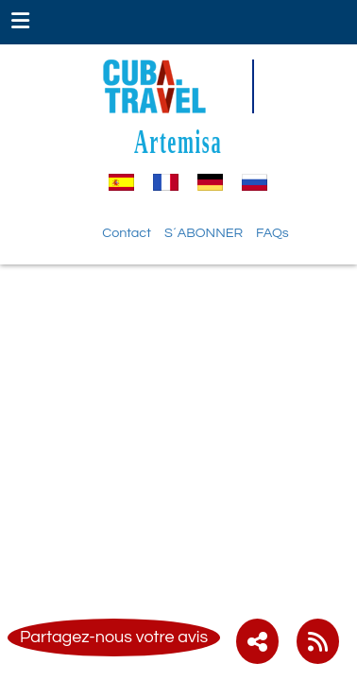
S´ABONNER (203, 233)
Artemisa (178, 141)
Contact (126, 233)
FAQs (272, 233)
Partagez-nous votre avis (114, 637)
